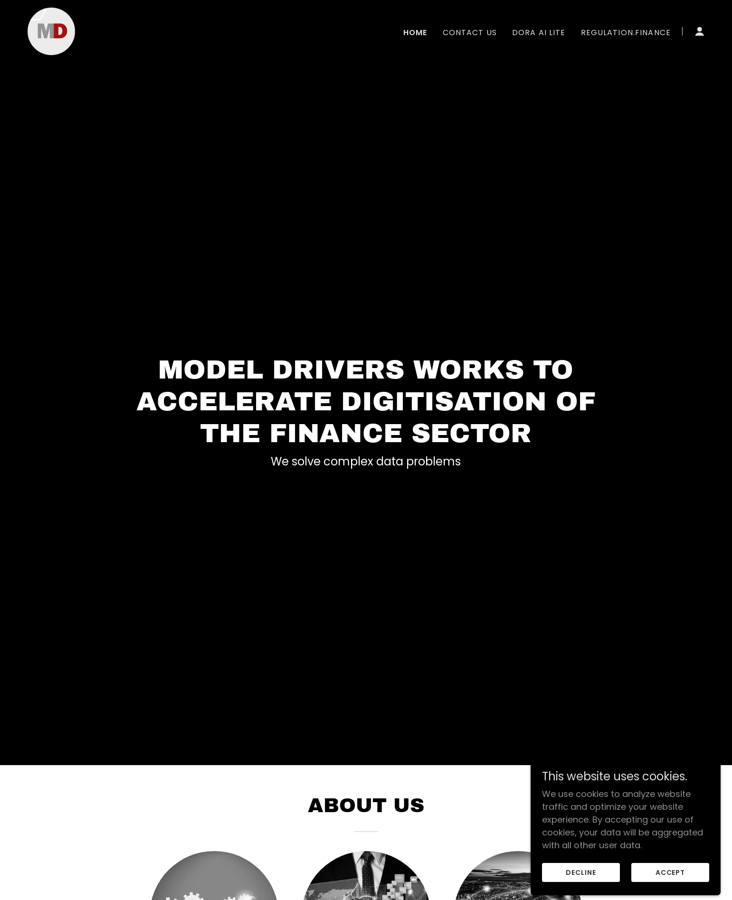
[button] (699, 31)
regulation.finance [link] (626, 32)
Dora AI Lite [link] (539, 32)
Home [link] (415, 32)
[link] (51, 31)
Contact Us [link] (470, 32)
